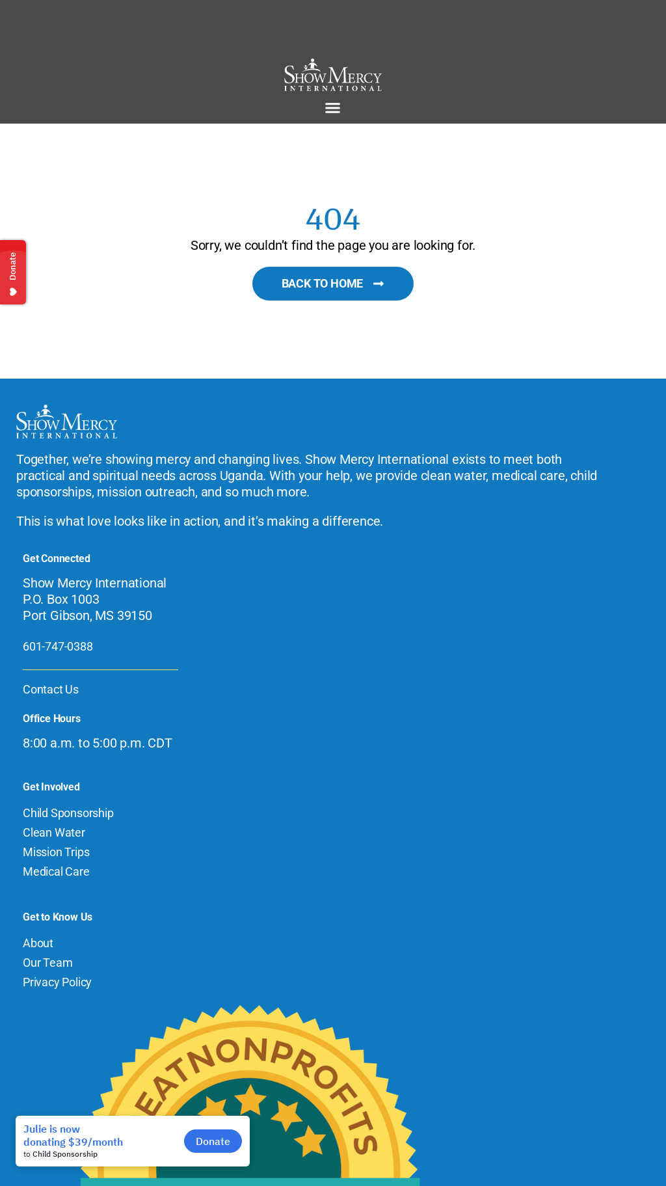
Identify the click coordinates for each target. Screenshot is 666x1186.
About (38, 943)
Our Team (47, 962)
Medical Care (56, 871)
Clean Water (54, 832)
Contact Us (51, 689)
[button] (333, 108)
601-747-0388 (58, 646)
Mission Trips (56, 852)
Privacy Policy (57, 982)
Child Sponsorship (68, 813)
